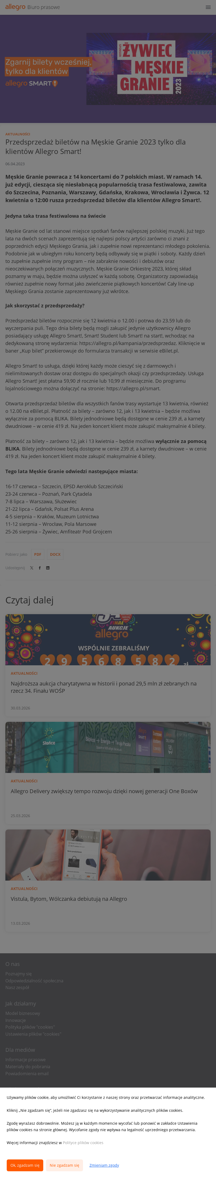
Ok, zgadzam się (24, 1165)
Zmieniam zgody (104, 1165)
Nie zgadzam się (64, 1165)
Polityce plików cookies (83, 1142)
